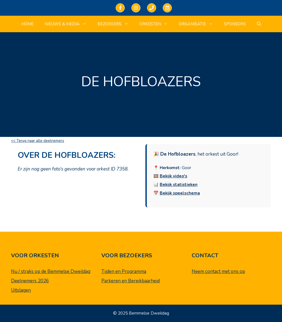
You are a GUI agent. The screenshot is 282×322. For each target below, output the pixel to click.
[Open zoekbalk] (259, 24)
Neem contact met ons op (218, 271)
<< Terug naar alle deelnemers (37, 140)
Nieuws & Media (68, 24)
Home (27, 24)
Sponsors (235, 24)
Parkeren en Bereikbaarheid (130, 281)
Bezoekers (115, 24)
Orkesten (156, 24)
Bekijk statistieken (178, 184)
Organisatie (198, 24)
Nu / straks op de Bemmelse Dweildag (50, 271)
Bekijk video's (173, 176)
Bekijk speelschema (180, 193)
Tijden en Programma (123, 271)
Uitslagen (21, 290)
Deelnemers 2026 (30, 281)
